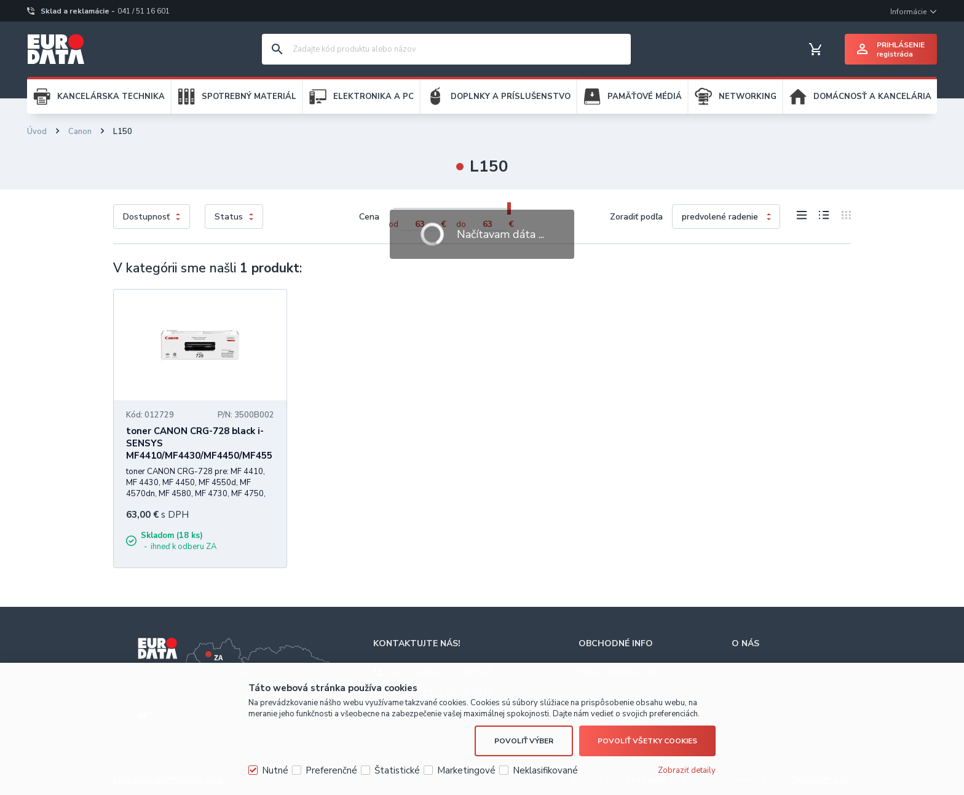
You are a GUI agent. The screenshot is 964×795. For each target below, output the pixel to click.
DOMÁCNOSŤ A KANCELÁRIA (872, 96)
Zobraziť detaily (687, 770)
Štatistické (397, 770)
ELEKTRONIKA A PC (373, 96)
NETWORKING (747, 96)
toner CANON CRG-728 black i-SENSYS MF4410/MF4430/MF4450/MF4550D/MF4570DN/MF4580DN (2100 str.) (199, 455)
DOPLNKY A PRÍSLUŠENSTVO (511, 96)
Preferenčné (331, 770)
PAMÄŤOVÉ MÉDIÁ (644, 96)
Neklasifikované (545, 770)
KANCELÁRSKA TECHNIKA (111, 96)
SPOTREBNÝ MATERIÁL (249, 96)
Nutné (275, 770)
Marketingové (466, 770)
